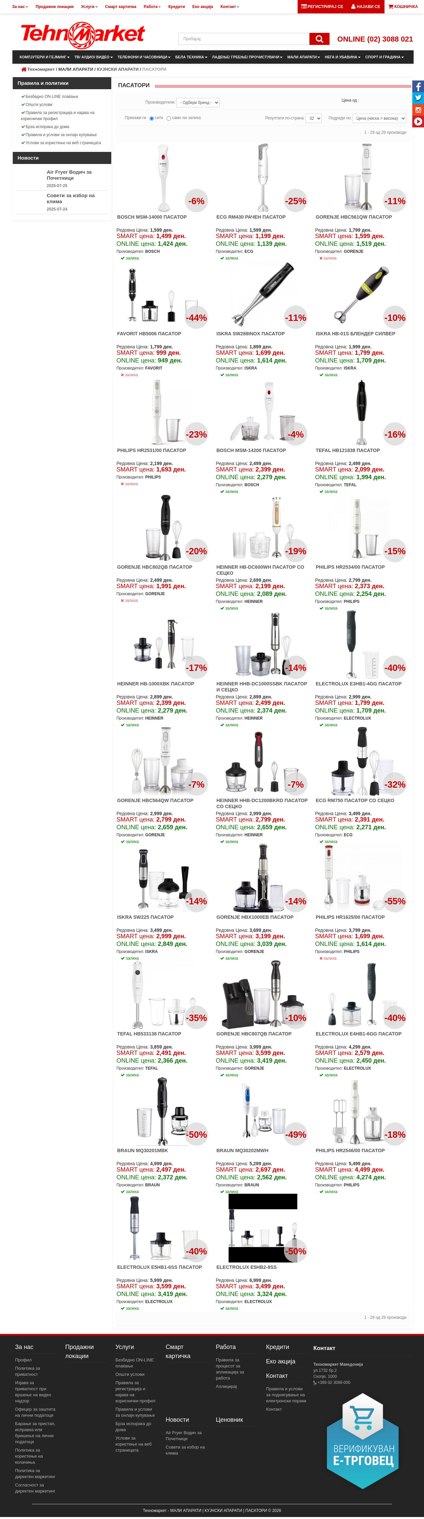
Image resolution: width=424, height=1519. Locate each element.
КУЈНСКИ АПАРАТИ (118, 69)
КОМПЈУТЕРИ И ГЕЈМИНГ (45, 57)
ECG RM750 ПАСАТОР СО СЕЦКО (355, 800)
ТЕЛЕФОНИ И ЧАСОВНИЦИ (144, 57)
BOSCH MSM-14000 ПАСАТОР (152, 217)
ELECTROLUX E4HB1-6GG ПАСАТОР (359, 1033)
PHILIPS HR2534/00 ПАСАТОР (350, 567)
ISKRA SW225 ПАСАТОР (145, 917)
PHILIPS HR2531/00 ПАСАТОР (151, 450)
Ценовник (229, 1419)
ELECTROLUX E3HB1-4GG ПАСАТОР (359, 683)
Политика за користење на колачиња (29, 1456)
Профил (23, 1359)
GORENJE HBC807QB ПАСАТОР (254, 1033)
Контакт (277, 1375)
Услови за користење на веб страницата (61, 142)
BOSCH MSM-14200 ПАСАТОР (251, 450)
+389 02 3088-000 (333, 1382)
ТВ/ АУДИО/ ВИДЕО (93, 57)
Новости (177, 1419)
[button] (366, 7)
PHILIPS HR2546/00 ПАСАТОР (350, 1150)
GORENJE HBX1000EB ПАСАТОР (255, 917)
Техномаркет (41, 69)
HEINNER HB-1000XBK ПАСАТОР (155, 683)
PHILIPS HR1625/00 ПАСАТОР (350, 917)
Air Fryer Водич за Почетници (69, 175)
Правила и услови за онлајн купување (59, 134)
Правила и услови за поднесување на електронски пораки (286, 1394)
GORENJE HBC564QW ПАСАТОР (155, 800)
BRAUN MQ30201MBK (142, 1150)
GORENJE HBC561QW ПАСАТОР (354, 217)
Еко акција (280, 1361)
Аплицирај (226, 1386)
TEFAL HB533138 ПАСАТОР (149, 1033)
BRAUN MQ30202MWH (242, 1150)
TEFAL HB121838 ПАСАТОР (348, 450)
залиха (328, 258)
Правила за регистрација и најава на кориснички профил (58, 115)
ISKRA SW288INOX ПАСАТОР (251, 333)
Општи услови (37, 104)
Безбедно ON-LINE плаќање (49, 96)
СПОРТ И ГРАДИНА (384, 57)
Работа (226, 1347)
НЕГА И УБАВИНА (343, 57)
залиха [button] (130, 258)
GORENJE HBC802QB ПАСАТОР (154, 567)
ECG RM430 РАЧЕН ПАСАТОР (251, 217)
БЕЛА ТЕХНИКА (191, 57)
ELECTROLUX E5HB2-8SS (247, 1267)
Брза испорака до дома (45, 126)
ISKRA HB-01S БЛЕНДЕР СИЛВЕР (355, 333)
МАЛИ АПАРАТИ (303, 57)
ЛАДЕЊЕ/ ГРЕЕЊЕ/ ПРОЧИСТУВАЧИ (247, 57)
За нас (24, 1347)
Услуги (125, 1347)
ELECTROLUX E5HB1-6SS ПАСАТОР (159, 1267)
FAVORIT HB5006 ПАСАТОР (149, 333)
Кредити (277, 1347)
